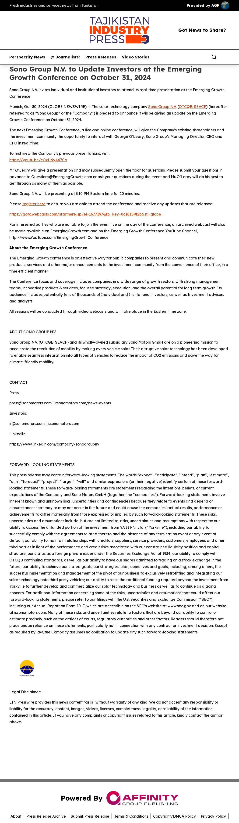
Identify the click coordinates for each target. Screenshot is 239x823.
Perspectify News (27, 57)
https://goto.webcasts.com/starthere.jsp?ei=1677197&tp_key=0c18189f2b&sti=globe (85, 214)
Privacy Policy (213, 816)
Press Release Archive (46, 816)
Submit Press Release (90, 816)
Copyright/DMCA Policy (174, 816)
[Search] (214, 57)
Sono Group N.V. (162, 106)
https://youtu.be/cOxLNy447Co (38, 160)
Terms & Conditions (131, 816)
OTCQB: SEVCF (192, 106)
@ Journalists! (65, 57)
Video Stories (135, 57)
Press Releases (100, 57)
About (16, 816)
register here (34, 203)
